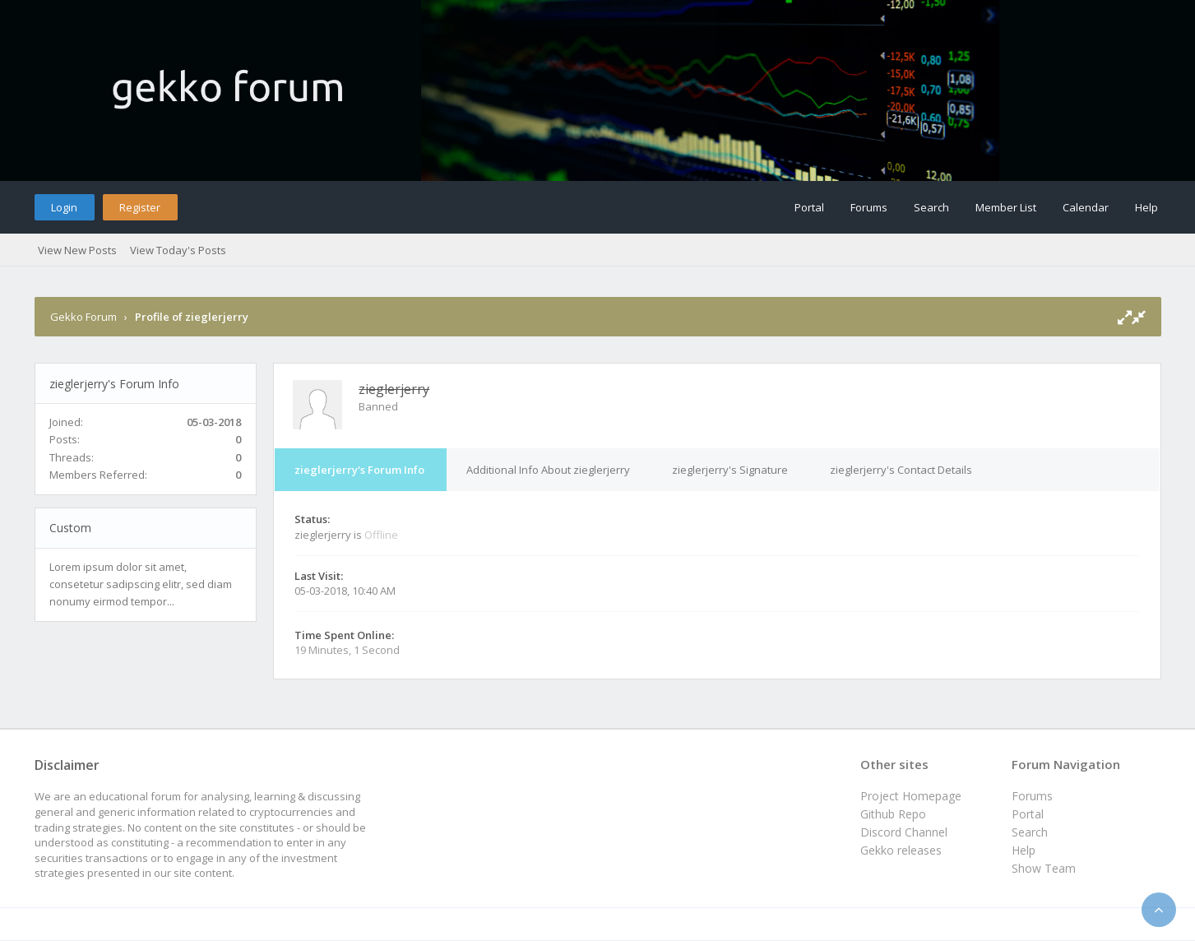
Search (931, 207)
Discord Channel (903, 832)
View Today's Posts (178, 250)
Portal (809, 207)
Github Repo (893, 814)
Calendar (1086, 207)
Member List (1005, 207)
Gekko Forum (83, 316)
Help (1146, 207)
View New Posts (77, 250)
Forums (868, 207)
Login (64, 207)
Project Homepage (910, 796)
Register (139, 207)
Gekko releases (901, 850)
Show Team (1044, 868)
